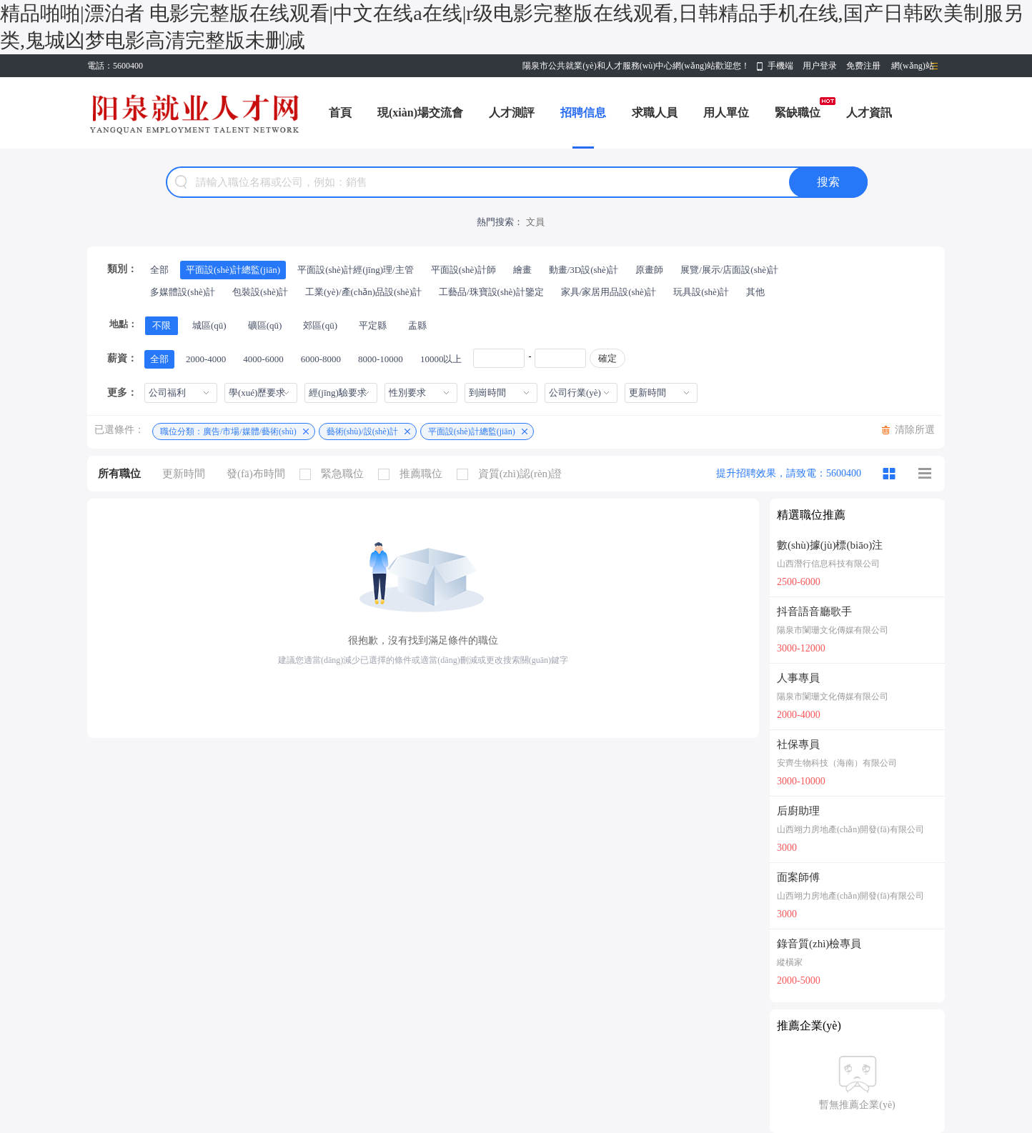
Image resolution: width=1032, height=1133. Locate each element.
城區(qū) (209, 325)
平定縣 (373, 325)
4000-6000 (263, 359)
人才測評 (512, 112)
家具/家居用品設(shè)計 (609, 291)
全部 (159, 269)
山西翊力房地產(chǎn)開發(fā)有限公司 (850, 829)
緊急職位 (335, 474)
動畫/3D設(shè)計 (584, 269)
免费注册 (863, 66)
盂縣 (417, 325)
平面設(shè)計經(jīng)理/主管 (355, 269)
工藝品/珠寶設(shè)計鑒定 (491, 291)
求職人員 (655, 112)
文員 (535, 221)
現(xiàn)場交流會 (420, 112)
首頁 (340, 112)
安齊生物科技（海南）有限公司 (837, 763)
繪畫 (522, 269)
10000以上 (441, 359)
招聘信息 (583, 112)
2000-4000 (206, 359)
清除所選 (915, 429)
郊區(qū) (320, 325)
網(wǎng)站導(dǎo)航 (912, 69)
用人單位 (726, 112)
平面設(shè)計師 (463, 269)
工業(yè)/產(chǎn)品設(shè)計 (363, 291)
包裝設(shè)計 (260, 291)
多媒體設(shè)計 (182, 291)
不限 (161, 325)
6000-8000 (321, 359)
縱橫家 (790, 962)
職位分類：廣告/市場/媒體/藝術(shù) (228, 431)
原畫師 (649, 269)
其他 (755, 291)
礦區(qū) (265, 325)
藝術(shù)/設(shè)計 (362, 431)
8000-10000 (380, 359)
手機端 (780, 66)
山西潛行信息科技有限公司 (828, 564)
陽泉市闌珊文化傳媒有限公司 (832, 630)
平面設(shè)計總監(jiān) (233, 269)
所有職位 (119, 473)
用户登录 (820, 66)
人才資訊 (869, 112)
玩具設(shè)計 (701, 291)
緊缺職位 (797, 112)
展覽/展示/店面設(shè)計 (729, 269)
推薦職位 (413, 474)
